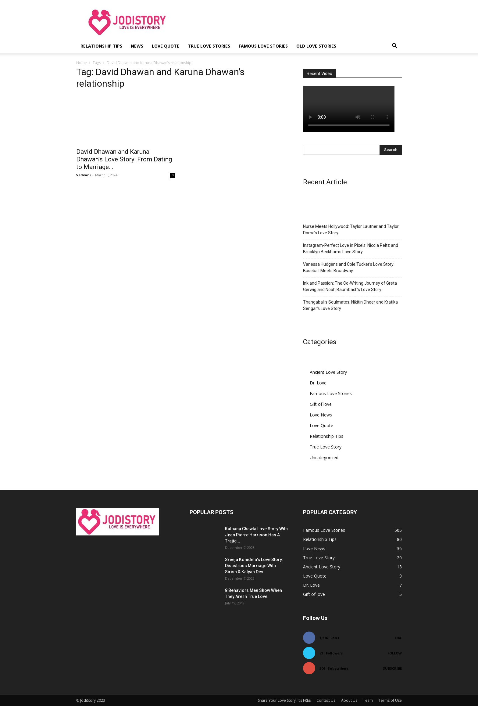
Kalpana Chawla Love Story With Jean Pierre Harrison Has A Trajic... (256, 534)
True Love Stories (209, 46)
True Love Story (325, 447)
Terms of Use (390, 700)
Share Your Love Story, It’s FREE (284, 700)
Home (81, 62)
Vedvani (83, 175)
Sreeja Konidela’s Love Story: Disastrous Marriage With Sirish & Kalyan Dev (254, 565)
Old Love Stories (316, 46)
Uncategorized (324, 457)
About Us (349, 700)
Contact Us (325, 700)
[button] (394, 46)
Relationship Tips (101, 46)
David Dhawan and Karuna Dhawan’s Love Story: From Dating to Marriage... (124, 159)
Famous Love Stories (263, 46)
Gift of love (321, 404)
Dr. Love (318, 383)
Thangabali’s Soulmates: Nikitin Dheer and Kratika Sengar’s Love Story (350, 305)
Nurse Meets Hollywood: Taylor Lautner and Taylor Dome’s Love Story (351, 229)
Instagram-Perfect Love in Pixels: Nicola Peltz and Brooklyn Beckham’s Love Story (350, 248)
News (137, 46)
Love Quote (165, 46)
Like (398, 638)
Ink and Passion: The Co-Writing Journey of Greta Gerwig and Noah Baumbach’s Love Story (350, 286)
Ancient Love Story (328, 372)
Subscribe (392, 668)
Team (368, 700)
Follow (394, 653)
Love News (321, 415)
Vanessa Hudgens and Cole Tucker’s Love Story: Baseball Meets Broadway (348, 267)
